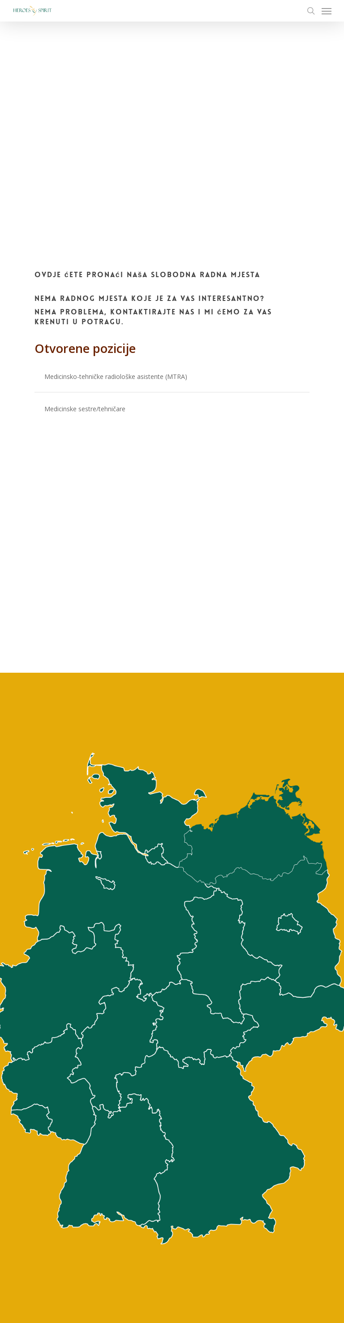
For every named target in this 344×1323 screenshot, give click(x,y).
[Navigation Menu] (326, 10)
